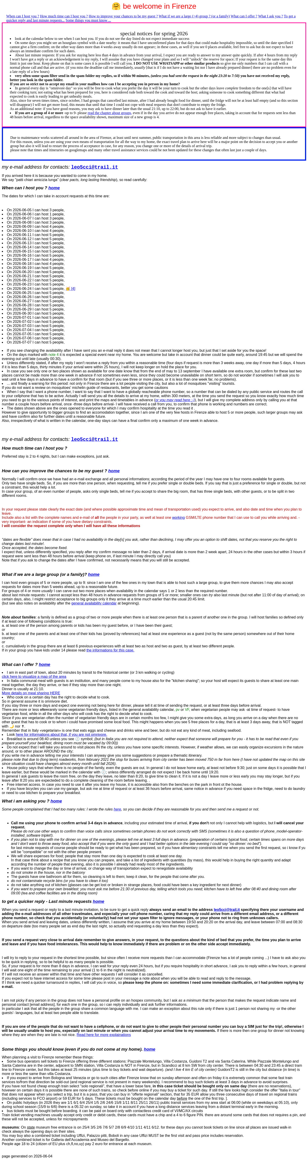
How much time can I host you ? (64, 16)
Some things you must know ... (88, 20)
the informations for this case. (110, 650)
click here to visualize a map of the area (34, 677)
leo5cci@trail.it (227, 910)
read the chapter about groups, (110, 113)
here (117, 809)
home (54, 187)
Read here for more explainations (104, 1035)
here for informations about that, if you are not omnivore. (61, 735)
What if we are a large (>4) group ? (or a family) (194, 16)
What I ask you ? (270, 16)
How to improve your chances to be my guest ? (123, 16)
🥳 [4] (70, 289)
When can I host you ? (22, 16)
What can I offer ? (244, 16)
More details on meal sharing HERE (31, 693)
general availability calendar (93, 603)
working (178, 517)
